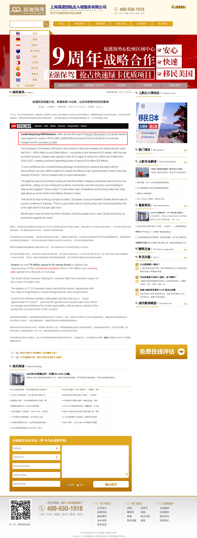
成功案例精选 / (148, 303)
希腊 (34, 80)
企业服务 (164, 508)
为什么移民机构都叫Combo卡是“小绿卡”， (28, 428)
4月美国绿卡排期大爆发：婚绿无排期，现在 (80, 401)
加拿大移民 (174, 85)
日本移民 (121, 85)
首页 (61, 23)
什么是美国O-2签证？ (150, 264)
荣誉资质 (102, 524)
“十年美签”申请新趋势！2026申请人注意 (27, 417)
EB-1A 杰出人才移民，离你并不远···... (151, 199)
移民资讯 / (19, 92)
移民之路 (121, 23)
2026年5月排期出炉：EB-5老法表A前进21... (167, 213)
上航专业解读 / (148, 161)
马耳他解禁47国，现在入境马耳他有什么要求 (41, 357)
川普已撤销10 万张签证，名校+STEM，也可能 (29, 411)
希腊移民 (147, 85)
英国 (34, 56)
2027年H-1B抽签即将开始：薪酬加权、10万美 (81, 406)
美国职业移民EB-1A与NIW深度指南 (25, 406)
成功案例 (100, 23)
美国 (34, 33)
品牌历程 (102, 512)
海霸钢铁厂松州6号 (94, 85)
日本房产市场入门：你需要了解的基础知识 (154, 232)
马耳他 (34, 62)
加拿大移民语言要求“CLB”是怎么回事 (157, 290)
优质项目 (142, 23)
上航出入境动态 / (150, 93)
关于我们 (162, 23)
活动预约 (164, 512)
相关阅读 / (19, 366)
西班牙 (34, 68)
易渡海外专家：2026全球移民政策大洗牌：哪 (29, 401)
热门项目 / (145, 149)
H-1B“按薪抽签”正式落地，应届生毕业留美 (80, 417)
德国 (34, 39)
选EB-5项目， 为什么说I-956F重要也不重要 (80, 422)
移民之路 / (145, 249)
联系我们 (164, 520)
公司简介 (102, 508)
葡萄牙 (34, 74)
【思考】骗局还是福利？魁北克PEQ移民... (167, 169)
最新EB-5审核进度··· (145, 193)
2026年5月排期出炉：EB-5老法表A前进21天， (29, 395)
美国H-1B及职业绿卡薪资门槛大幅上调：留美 (81, 411)
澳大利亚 (35, 51)
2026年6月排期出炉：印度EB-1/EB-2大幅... (48, 374)
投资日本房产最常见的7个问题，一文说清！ (80, 395)
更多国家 (29, 85)
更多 (186, 150)
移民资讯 (79, 23)
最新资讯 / (145, 205)
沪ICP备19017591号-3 (117, 536)
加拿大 (34, 45)
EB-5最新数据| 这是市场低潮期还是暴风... (153, 188)
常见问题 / (145, 257)
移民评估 (164, 516)
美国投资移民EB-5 (67, 85)
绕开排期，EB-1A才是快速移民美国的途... (153, 182)
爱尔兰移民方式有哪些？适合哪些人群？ (39, 353)
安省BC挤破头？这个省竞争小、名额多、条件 (81, 390)
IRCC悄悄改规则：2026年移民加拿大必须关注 (29, 390)
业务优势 (102, 520)
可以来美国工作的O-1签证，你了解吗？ (158, 277)
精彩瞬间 (102, 516)
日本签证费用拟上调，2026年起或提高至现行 (29, 422)
